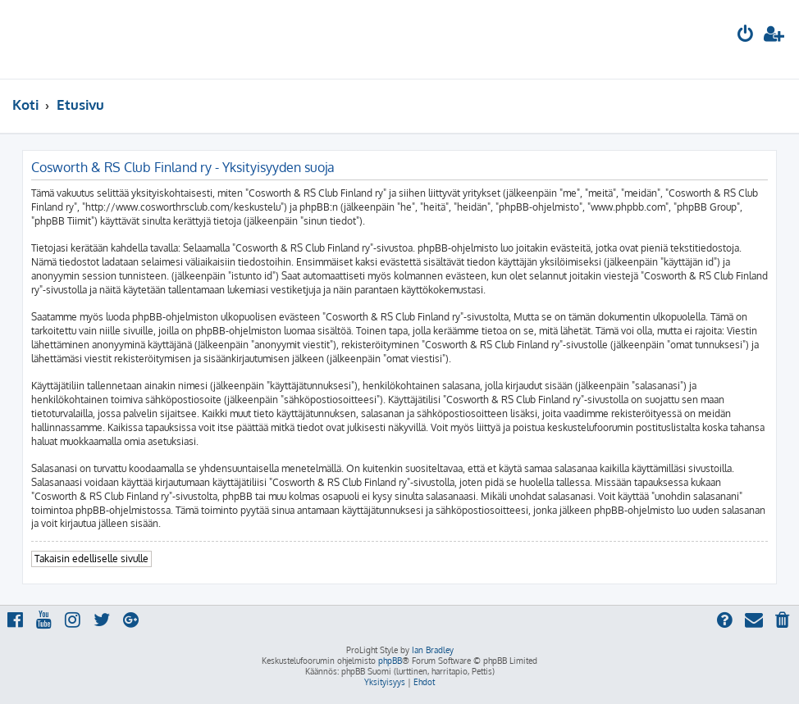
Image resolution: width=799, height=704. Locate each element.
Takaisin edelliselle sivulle (91, 558)
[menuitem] (745, 36)
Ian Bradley (433, 650)
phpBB (390, 660)
